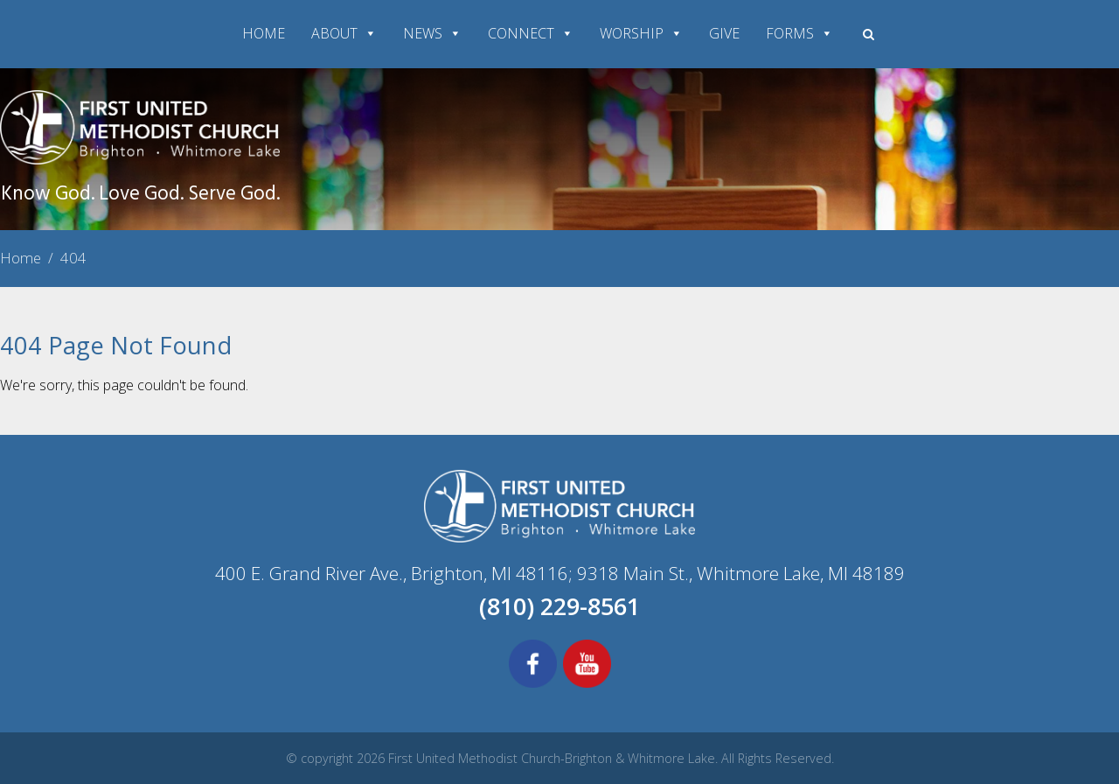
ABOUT (344, 33)
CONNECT (530, 33)
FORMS (799, 33)
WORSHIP (641, 33)
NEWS (432, 33)
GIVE (724, 33)
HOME (263, 33)
